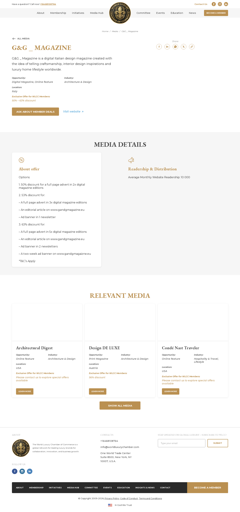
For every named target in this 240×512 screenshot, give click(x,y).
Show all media (120, 405)
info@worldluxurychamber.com (119, 447)
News (192, 12)
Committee (143, 12)
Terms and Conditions (150, 498)
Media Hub (96, 12)
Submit (217, 443)
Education (177, 12)
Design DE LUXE (104, 347)
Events (160, 12)
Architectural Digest (34, 347)
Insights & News (145, 487)
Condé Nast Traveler (180, 347)
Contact (165, 487)
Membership (58, 12)
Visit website (71, 111)
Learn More (24, 391)
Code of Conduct (129, 498)
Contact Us (200, 4)
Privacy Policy (112, 498)
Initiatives (78, 12)
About (40, 12)
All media (23, 38)
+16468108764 (48, 4)
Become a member (216, 13)
